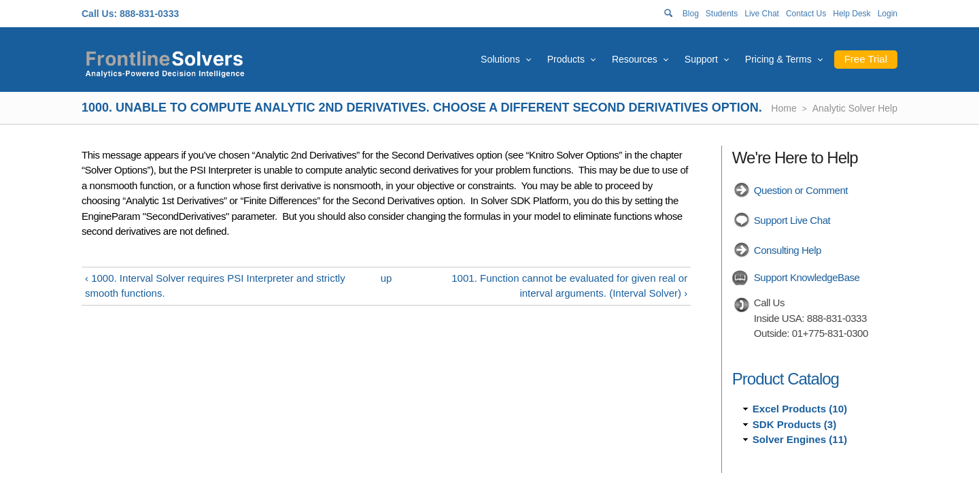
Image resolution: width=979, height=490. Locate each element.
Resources (634, 59)
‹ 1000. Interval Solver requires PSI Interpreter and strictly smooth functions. (215, 285)
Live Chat (761, 13)
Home (783, 108)
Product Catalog (785, 379)
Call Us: (99, 13)
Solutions (500, 59)
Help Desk (851, 13)
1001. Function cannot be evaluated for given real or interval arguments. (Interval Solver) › (569, 285)
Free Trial (865, 59)
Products (566, 59)
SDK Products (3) (794, 424)
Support (701, 59)
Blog (691, 13)
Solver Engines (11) (800, 439)
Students (722, 13)
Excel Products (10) (800, 408)
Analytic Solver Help (854, 108)
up (386, 278)
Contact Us (806, 13)
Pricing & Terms (778, 59)
